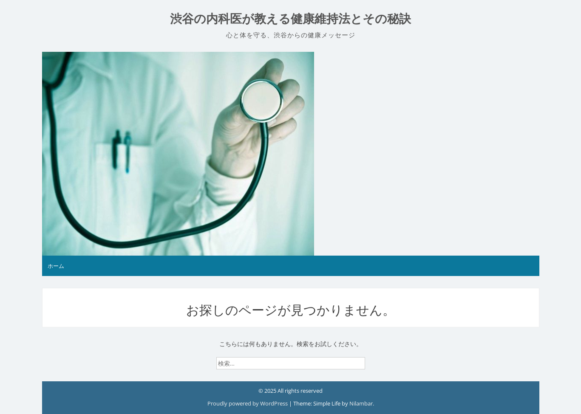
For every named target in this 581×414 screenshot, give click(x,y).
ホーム (56, 266)
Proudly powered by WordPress (248, 403)
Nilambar (361, 403)
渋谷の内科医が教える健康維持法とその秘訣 (290, 18)
